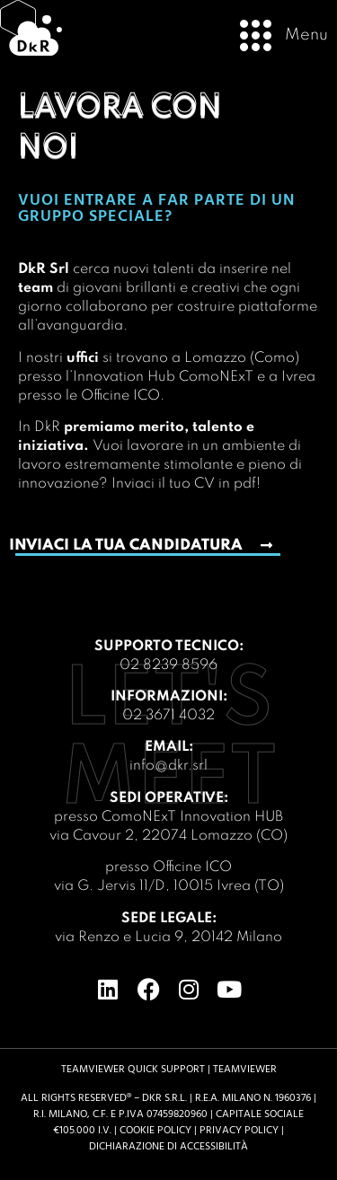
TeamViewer (245, 1069)
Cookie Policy (155, 1130)
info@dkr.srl (168, 766)
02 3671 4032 (168, 716)
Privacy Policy (239, 1130)
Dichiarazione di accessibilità (168, 1146)
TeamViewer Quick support (133, 1069)
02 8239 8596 (168, 665)
